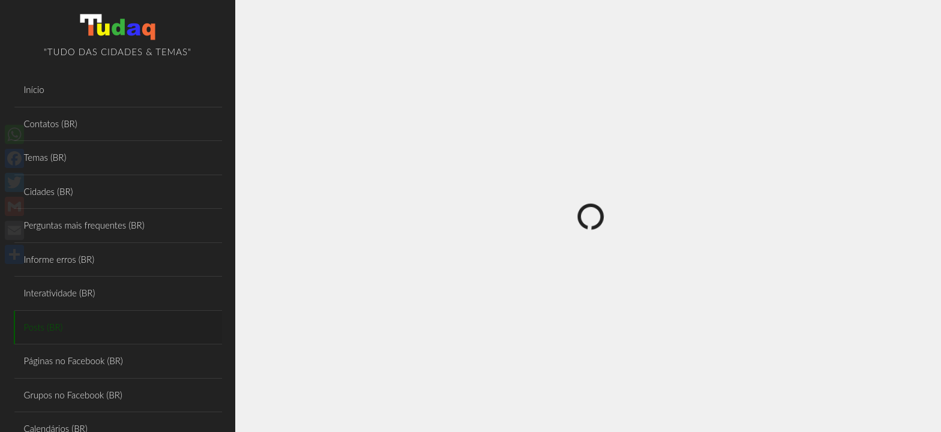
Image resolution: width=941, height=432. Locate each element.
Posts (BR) (43, 327)
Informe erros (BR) (59, 259)
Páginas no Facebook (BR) (73, 360)
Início (34, 89)
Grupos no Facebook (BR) (73, 394)
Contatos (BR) (50, 123)
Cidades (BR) (48, 191)
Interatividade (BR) (59, 292)
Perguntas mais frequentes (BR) (84, 225)
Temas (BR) (45, 157)
